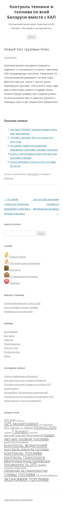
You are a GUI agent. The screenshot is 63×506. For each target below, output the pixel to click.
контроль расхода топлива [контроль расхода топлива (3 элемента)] (26, 449)
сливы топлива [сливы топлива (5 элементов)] (19, 474)
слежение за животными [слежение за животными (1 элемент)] (15, 468)
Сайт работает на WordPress (18, 499)
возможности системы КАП (18, 311)
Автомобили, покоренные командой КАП (26, 392)
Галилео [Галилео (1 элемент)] (8, 432)
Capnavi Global (15, 256)
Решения (12, 283)
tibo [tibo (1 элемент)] (21, 428)
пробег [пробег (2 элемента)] (42, 465)
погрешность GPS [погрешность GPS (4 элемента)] (20, 464)
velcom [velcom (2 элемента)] (28, 428)
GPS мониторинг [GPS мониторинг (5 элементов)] (21, 424)
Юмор (7, 356)
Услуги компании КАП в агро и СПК (22, 303)
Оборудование (12, 343)
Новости (8, 178)
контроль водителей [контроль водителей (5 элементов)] (25, 445)
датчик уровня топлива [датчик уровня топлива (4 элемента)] (26, 438)
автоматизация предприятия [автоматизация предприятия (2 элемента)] (24, 435)
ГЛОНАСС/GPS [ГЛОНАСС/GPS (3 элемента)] (45, 427)
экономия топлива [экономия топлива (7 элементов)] (26, 478)
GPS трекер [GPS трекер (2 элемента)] (11, 428)
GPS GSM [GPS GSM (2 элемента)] (10, 420)
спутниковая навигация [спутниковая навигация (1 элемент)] (46, 475)
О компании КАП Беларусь (21, 276)
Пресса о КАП (11, 347)
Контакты (12, 269)
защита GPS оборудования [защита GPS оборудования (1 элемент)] (16, 442)
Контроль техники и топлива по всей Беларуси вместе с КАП (31, 12)
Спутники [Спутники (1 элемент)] (33, 432)
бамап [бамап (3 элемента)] (49, 435)
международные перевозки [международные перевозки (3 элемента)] (27, 461)
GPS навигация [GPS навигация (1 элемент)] (46, 424)
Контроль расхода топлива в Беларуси (25, 380)
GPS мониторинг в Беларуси (22, 263)
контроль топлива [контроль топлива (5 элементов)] (23, 453)
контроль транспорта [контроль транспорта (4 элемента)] (24, 457)
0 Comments (10, 57)
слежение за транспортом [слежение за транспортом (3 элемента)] (25, 470)
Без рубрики (10, 331)
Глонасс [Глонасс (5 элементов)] (20, 431)
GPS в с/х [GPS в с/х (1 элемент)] (20, 420)
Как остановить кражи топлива (21, 307)
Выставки (9, 335)
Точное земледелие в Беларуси (21, 376)
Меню (31, 36)
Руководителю (12, 351)
